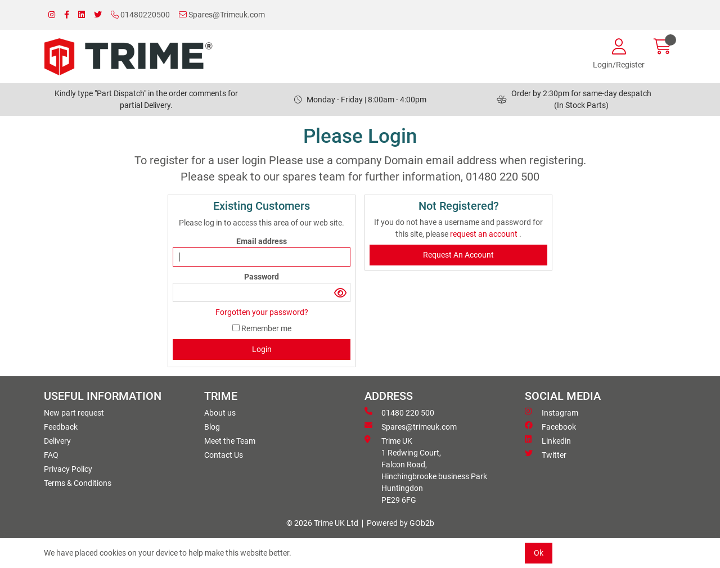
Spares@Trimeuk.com (222, 14)
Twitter (545, 454)
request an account (484, 233)
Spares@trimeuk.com (410, 426)
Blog (212, 426)
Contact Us (223, 454)
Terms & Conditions (77, 483)
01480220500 (140, 14)
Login (262, 349)
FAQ (51, 454)
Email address (261, 241)
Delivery (57, 440)
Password (261, 276)
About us (220, 412)
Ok (538, 552)
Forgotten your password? (261, 312)
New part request (74, 412)
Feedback (61, 426)
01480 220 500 (399, 412)
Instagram (551, 412)
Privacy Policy (68, 469)
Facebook (550, 426)
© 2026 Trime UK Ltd (322, 523)
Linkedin (548, 440)
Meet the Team (229, 440)
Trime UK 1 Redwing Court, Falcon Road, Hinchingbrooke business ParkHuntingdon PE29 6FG (425, 469)
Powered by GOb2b (400, 523)
